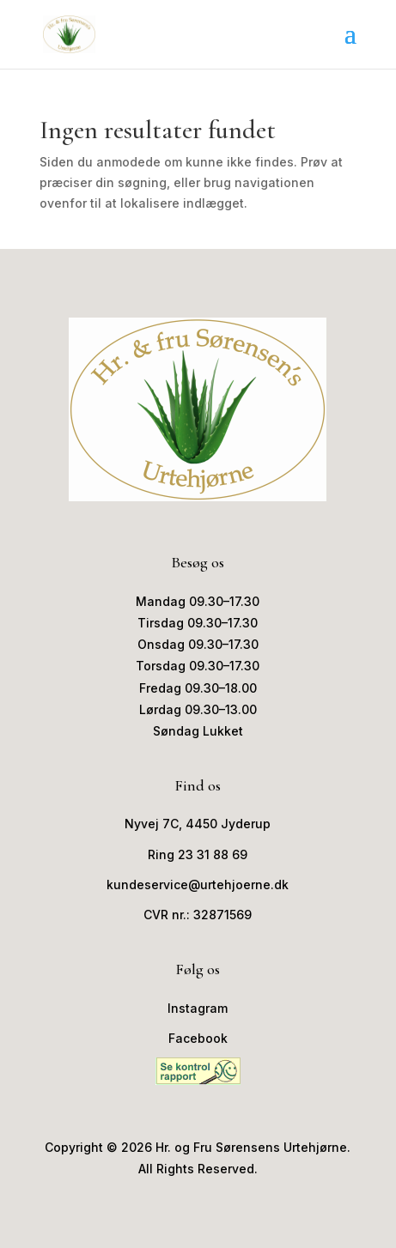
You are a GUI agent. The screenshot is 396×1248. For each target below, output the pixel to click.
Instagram (198, 1008)
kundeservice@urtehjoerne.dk (198, 884)
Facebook (198, 1038)
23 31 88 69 (212, 854)
